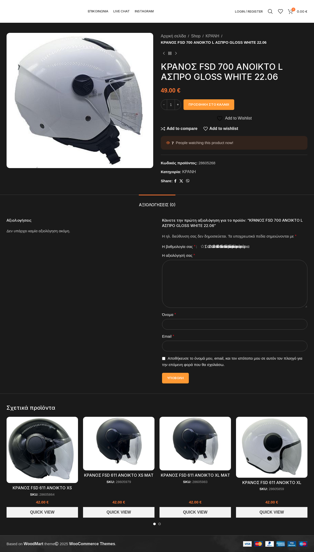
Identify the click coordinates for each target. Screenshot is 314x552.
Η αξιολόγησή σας (178, 255)
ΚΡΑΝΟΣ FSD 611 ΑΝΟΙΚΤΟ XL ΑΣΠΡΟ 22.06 (271, 485)
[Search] (270, 11)
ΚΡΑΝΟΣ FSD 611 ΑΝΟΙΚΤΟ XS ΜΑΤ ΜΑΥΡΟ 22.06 (118, 478)
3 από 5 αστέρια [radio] (212, 246)
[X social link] (181, 181)
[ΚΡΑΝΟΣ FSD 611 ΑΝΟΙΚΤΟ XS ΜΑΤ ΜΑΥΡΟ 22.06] (118, 444)
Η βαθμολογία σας (178, 247)
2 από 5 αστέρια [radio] (208, 246)
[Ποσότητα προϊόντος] (171, 104)
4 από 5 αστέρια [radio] (216, 246)
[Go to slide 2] (159, 524)
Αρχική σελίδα (173, 36)
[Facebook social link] (175, 181)
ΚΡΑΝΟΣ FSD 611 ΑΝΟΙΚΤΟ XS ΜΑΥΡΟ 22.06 (42, 490)
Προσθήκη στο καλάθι (209, 104)
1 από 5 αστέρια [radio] (204, 246)
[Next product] (176, 54)
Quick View (42, 512)
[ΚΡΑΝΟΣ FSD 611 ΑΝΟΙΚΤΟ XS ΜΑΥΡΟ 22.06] (42, 450)
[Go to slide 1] (154, 524)
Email (168, 336)
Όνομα (169, 314)
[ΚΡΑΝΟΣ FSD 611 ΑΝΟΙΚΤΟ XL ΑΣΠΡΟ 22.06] (271, 447)
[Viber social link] (188, 181)
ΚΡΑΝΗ (212, 36)
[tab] (157, 202)
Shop (195, 36)
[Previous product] (164, 54)
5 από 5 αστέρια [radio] (220, 246)
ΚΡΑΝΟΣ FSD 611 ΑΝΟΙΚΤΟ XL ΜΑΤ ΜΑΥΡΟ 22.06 (195, 478)
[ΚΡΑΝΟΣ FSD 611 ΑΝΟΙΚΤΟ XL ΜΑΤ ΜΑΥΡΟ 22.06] (195, 444)
